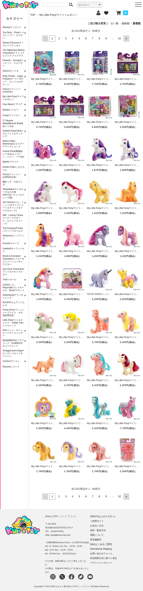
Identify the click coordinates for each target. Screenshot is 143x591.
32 (119, 38)
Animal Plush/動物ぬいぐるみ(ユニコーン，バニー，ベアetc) (13, 154)
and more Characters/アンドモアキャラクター (13, 272)
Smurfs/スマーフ (11, 243)
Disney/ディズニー (12, 27)
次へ (126, 38)
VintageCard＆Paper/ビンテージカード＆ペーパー (13, 353)
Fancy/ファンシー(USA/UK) (11, 90)
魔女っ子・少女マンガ (13, 183)
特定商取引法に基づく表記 (103, 557)
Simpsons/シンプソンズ (13, 237)
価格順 (126, 23)
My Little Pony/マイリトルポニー (13, 98)
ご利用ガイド (97, 520)
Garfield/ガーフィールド (13, 250)
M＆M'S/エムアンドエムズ (14, 303)
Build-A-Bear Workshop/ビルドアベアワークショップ (13, 144)
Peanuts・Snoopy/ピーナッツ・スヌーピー (13, 63)
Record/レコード (11, 366)
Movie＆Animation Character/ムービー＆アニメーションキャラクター (13, 260)
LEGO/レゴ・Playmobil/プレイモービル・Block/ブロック (13, 287)
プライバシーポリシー (101, 562)
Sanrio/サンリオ (11, 71)
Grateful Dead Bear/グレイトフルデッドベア (13, 133)
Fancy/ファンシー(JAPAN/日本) (11, 175)
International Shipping (101, 548)
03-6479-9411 (57, 531)
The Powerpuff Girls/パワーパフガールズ (13, 229)
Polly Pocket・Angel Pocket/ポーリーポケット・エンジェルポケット (13, 80)
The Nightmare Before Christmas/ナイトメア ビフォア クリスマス (14, 53)
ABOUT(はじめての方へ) (102, 516)
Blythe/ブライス (10, 161)
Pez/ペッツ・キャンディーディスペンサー (13, 333)
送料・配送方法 (98, 529)
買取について (97, 534)
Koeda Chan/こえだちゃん (14, 168)
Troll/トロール (9, 279)
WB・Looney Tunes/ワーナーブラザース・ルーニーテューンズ (13, 219)
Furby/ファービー (11, 115)
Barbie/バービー (11, 110)
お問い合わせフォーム (101, 553)
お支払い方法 (97, 525)
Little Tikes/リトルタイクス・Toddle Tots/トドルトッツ (13, 323)
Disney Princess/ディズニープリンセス (13, 44)
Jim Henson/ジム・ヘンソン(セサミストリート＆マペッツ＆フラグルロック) (13, 206)
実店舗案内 (95, 539)
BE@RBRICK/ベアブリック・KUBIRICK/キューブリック (13, 343)
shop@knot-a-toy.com (61, 534)
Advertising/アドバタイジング (13, 296)
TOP (32, 14)
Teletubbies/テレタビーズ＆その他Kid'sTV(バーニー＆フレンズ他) (13, 193)
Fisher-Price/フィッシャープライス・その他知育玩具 (13, 312)
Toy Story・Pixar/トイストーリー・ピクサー (13, 35)
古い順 (114, 23)
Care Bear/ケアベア (12, 104)
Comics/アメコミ (11, 361)
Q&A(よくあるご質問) (101, 543)
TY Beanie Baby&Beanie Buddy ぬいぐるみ (13, 123)
